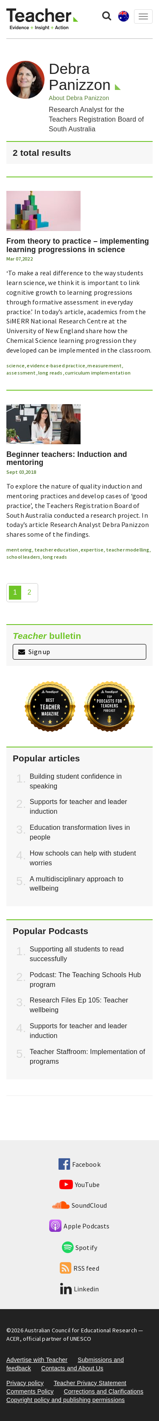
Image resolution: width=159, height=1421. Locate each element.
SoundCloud (79, 1205)
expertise (92, 549)
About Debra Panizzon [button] (79, 98)
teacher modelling (128, 549)
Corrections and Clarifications (103, 1391)
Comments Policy (29, 1391)
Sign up (34, 651)
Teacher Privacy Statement (90, 1383)
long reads (50, 373)
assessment (21, 373)
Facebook (79, 1164)
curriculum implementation (98, 373)
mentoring (19, 549)
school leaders (23, 557)
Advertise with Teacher (36, 1359)
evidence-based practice (56, 365)
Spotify (79, 1247)
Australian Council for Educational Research (81, 1330)
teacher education (56, 549)
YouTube (79, 1184)
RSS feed (79, 1268)
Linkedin (79, 1289)
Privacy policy (25, 1383)
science (15, 365)
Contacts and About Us (72, 1368)
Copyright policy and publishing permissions (65, 1400)
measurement (104, 365)
